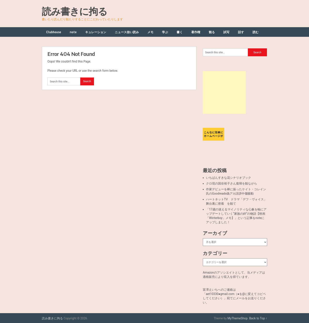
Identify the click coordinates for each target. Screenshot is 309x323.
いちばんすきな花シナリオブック (228, 177)
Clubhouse (53, 32)
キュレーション (95, 32)
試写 (226, 32)
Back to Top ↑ (258, 318)
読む (256, 32)
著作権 (195, 32)
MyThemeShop (237, 318)
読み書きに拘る (74, 11)
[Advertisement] (224, 92)
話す (241, 32)
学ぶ (165, 32)
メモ (150, 32)
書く (180, 32)
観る (212, 32)
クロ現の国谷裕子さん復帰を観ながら (231, 183)
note (73, 32)
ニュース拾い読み (127, 32)
